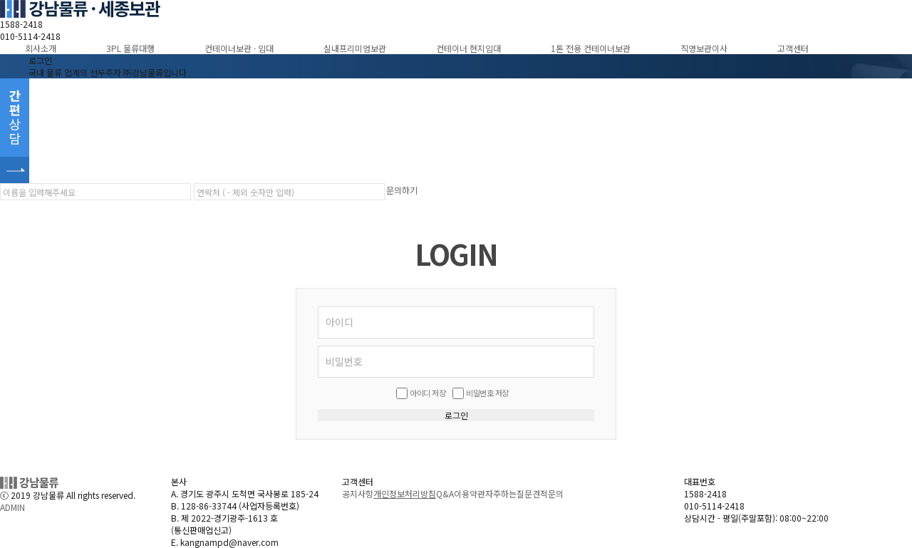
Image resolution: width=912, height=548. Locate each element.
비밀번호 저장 (487, 392)
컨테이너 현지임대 (468, 48)
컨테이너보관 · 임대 (239, 48)
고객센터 (793, 48)
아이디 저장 (427, 392)
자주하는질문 (508, 493)
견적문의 (548, 493)
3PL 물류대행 (130, 48)
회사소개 (40, 48)
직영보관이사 (703, 48)
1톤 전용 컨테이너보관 (591, 48)
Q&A (445, 493)
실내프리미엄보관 (354, 48)
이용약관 (469, 493)
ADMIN (12, 507)
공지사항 (357, 493)
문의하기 (402, 190)
